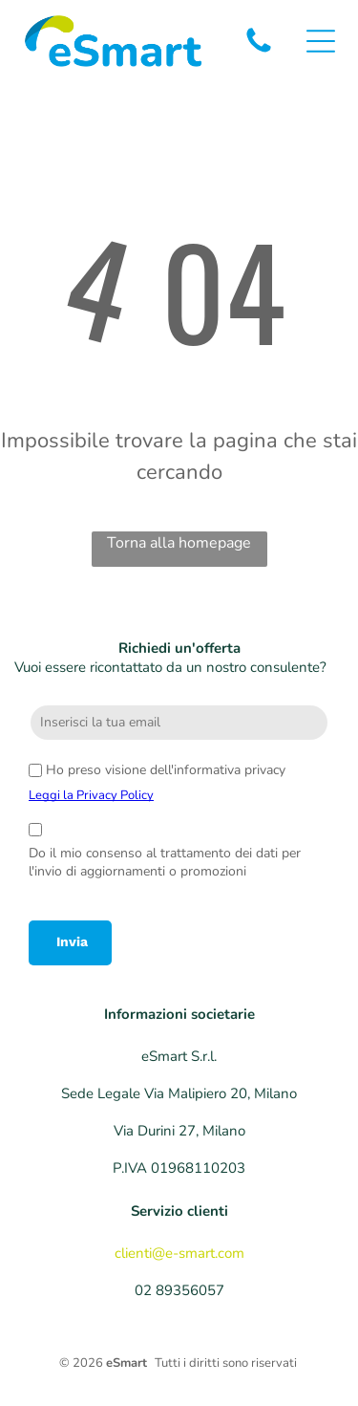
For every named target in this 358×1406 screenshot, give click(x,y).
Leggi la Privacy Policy (91, 795)
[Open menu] (320, 41)
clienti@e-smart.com (179, 1253)
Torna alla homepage (179, 542)
